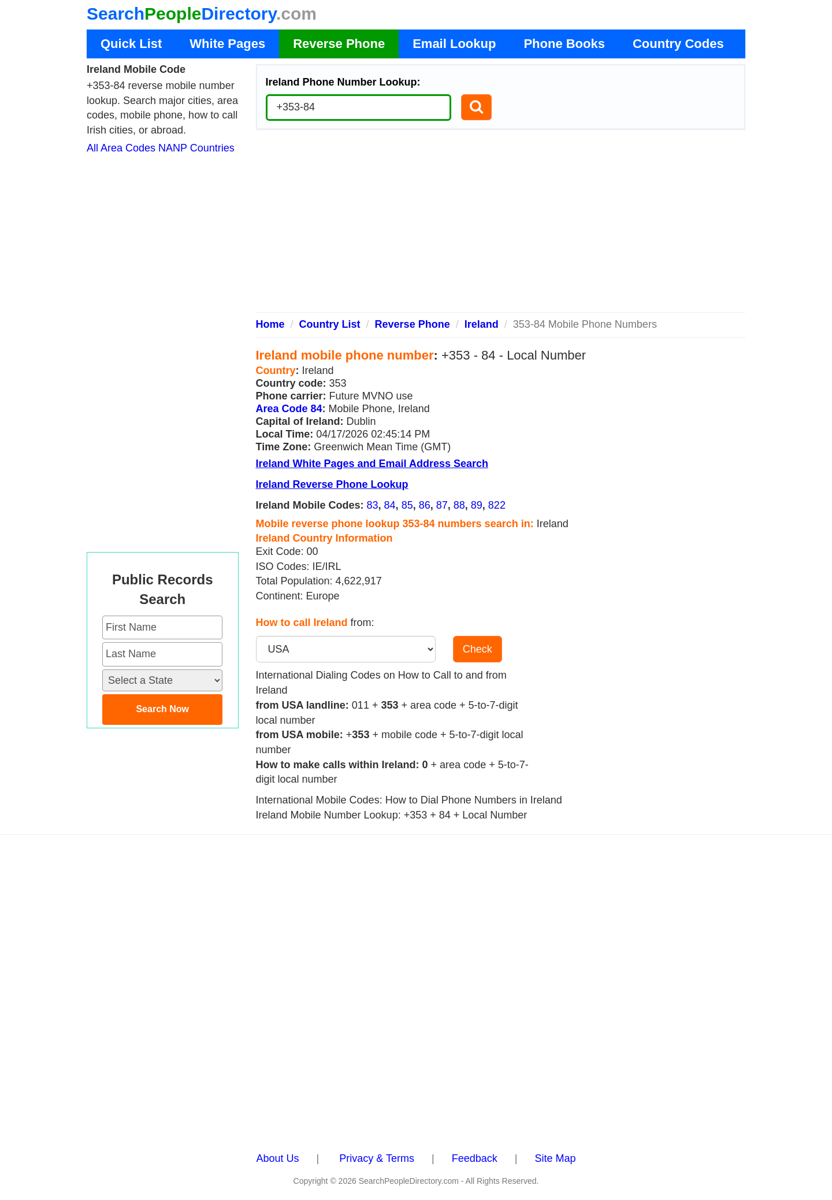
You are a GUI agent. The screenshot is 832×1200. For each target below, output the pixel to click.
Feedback (474, 1158)
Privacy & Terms (376, 1158)
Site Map (554, 1158)
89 (476, 505)
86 (424, 505)
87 (442, 505)
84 (390, 505)
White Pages (227, 43)
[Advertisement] (501, 225)
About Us (278, 1158)
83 (372, 505)
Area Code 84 (289, 408)
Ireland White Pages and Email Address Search (372, 463)
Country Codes (678, 43)
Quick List (131, 43)
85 (407, 505)
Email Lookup (454, 43)
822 (497, 505)
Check (477, 649)
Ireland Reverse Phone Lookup (332, 484)
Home (270, 324)
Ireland (482, 324)
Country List (330, 324)
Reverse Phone (339, 43)
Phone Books (564, 43)
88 (459, 505)
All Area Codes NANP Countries (161, 148)
